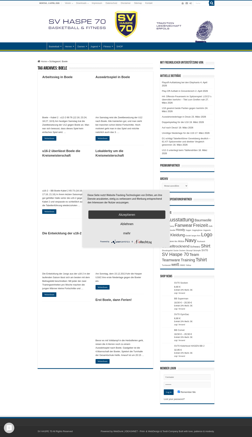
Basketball (54, 46)
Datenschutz (111, 3)
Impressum (97, 3)
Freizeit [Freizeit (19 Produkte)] (200, 225)
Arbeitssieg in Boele (57, 77)
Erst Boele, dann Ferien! (114, 300)
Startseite (42, 46)
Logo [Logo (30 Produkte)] (206, 234)
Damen (81, 46)
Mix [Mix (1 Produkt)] (175, 241)
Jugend (94, 46)
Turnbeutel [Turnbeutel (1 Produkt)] (166, 265)
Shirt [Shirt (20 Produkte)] (205, 246)
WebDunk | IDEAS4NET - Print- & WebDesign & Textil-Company (145, 431)
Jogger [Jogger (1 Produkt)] (188, 230)
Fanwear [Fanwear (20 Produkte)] (183, 225)
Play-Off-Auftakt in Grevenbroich (178, 91)
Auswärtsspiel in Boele (113, 77)
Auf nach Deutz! (170, 127)
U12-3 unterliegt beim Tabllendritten (180, 150)
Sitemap (138, 3)
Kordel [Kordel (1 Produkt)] (188, 236)
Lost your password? (174, 399)
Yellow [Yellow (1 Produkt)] (188, 265)
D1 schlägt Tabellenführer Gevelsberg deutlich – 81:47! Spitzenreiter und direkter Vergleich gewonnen (186, 141)
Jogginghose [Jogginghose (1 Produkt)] (197, 230)
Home (42, 61)
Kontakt (148, 3)
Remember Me (187, 392)
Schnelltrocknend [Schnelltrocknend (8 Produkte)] (175, 246)
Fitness (107, 46)
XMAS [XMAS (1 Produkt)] (182, 265)
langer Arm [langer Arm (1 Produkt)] (196, 236)
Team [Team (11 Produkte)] (194, 254)
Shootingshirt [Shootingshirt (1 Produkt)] (167, 250)
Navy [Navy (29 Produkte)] (190, 240)
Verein (68, 3)
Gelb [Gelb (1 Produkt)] (210, 226)
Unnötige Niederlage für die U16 (178, 133)
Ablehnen (126, 224)
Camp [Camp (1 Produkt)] (171, 226)
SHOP (119, 46)
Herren (68, 46)
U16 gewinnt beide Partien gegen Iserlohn (183, 108)
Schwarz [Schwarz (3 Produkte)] (195, 246)
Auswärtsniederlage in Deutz (176, 116)
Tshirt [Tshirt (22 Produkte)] (201, 259)
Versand (181, 293)
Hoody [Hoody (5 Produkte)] (180, 230)
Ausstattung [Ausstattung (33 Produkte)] (180, 219)
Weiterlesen (49, 138)
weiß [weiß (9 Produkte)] (175, 265)
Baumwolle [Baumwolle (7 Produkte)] (202, 220)
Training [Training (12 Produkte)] (188, 260)
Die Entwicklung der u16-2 (61, 233)
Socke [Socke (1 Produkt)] (176, 250)
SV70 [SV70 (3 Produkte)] (204, 250)
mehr (126, 233)
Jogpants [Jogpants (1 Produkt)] (207, 230)
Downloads (81, 3)
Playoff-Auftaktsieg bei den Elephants (181, 82)
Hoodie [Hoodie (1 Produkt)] (172, 230)
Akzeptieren (127, 214)
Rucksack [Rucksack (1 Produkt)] (201, 241)
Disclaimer (126, 3)
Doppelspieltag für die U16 (175, 122)
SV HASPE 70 (45, 431)
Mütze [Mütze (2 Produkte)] (181, 241)
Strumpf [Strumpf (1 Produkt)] (189, 250)
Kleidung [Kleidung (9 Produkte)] (177, 235)
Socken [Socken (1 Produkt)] (182, 250)
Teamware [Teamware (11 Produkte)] (171, 260)
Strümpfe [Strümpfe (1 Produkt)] (197, 250)
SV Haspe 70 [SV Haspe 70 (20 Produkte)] (175, 254)
